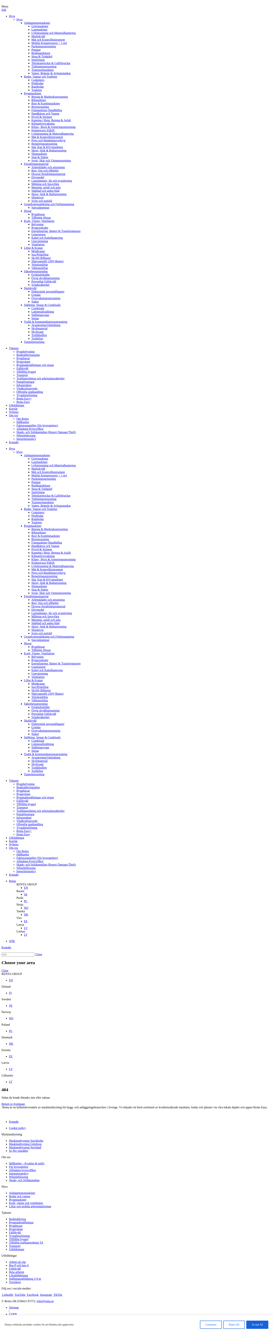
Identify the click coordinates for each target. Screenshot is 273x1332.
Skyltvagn (37, 331)
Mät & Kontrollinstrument (47, 137)
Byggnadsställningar (21, 1222)
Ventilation (37, 244)
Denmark (7, 1037)
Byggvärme (23, 361)
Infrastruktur (24, 385)
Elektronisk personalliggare (47, 291)
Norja (19, 904)
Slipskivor (37, 197)
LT (25, 934)
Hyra (12, 16)
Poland (5, 1024)
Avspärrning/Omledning (45, 325)
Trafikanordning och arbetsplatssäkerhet (40, 378)
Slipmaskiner (39, 153)
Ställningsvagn (40, 315)
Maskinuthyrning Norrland (25, 1147)
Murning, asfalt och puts (46, 187)
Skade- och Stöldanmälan (24, 1180)
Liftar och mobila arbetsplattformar (30, 1206)
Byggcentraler (39, 227)
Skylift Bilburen (41, 257)
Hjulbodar (37, 83)
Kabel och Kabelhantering (47, 237)
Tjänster (14, 348)
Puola (19, 897)
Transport (22, 375)
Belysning (37, 224)
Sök (3, 9)
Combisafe (37, 308)
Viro (19, 918)
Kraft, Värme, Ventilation (39, 221)
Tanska (20, 911)
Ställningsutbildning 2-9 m (25, 1278)
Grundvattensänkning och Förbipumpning (49, 204)
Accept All (257, 1324)
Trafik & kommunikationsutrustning (45, 321)
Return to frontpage (13, 1104)
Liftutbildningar (18, 1275)
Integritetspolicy (26, 438)
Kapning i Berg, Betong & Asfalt (51, 120)
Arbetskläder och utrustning (48, 167)
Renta (12, 881)
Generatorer (38, 234)
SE (25, 894)
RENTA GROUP (26, 884)
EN (26, 887)
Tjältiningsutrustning (43, 66)
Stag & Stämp (39, 157)
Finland (6, 986)
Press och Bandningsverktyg (48, 140)
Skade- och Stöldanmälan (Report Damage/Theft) (46, 432)
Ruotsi (20, 891)
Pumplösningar (25, 381)
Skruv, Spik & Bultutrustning (48, 150)
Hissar (28, 210)
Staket (35, 301)
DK (26, 914)
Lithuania (7, 1075)
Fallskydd (22, 368)
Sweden (6, 999)
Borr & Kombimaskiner (45, 103)
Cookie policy (17, 1128)
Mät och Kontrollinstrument (48, 39)
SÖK (12, 941)
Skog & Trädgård (41, 56)
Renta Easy (23, 402)
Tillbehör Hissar (41, 217)
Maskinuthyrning (11, 1134)
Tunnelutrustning (34, 341)
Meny (4, 6)
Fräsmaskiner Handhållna (46, 110)
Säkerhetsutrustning (36, 271)
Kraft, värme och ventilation (26, 1203)
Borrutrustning (40, 106)
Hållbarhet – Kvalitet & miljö (26, 1163)
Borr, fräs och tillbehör (45, 170)
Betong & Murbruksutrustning (49, 96)
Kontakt (14, 442)
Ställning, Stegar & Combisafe (42, 305)
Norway (6, 1012)
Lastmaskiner (39, 29)
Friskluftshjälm (40, 274)
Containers (37, 80)
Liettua (20, 931)
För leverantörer (18, 1166)
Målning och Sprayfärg (45, 184)
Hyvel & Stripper (41, 116)
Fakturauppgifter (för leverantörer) (37, 425)
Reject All (234, 1324)
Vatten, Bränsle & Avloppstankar (51, 73)
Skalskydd (30, 288)
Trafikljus (37, 338)
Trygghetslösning (26, 395)
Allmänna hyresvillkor (29, 428)
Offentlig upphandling (29, 391)
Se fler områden (18, 1150)
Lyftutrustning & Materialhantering (52, 133)
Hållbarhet (22, 422)
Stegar (35, 318)
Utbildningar (16, 405)
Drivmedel (37, 177)
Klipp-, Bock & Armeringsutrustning (53, 127)
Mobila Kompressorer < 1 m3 (49, 43)
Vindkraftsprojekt (27, 388)
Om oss (13, 415)
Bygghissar (38, 214)
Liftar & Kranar (33, 247)
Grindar (36, 294)
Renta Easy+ (24, 398)
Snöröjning (38, 59)
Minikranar (38, 251)
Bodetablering (17, 1219)
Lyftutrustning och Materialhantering (53, 33)
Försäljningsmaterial (36, 163)
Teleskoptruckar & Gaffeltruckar (50, 63)
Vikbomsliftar (39, 268)
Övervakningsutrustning (45, 298)
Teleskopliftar (39, 264)
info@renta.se (45, 1301)
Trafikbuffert (39, 335)
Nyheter (14, 412)
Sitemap (14, 1307)
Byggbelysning (25, 351)
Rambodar (37, 86)
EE (26, 921)
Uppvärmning (39, 241)
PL (25, 901)
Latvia (20, 924)
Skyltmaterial (39, 328)
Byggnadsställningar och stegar (35, 365)
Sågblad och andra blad (45, 190)
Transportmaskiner (42, 69)
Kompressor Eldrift (43, 130)
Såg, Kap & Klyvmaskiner (47, 147)
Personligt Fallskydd (43, 281)
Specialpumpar (40, 207)
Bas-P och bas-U (19, 1265)
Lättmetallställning (42, 311)
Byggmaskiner (32, 93)
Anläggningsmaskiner (37, 22)
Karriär (13, 408)
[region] (136, 1323)
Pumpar (36, 49)
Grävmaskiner (39, 26)
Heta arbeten (16, 1272)
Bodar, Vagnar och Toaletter (40, 76)
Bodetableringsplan (28, 355)
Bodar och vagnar (19, 1196)
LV (26, 928)
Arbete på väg (17, 1262)
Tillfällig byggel (26, 371)
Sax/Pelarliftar (40, 254)
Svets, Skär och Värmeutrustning (51, 160)
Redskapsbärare (40, 53)
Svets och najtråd (41, 200)
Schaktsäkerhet (40, 284)
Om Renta (22, 418)
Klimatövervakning (43, 123)
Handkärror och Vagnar (45, 113)
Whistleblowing (26, 435)
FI (10, 993)
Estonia (5, 1050)
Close (38, 954)
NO (26, 907)
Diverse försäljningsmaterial (48, 174)
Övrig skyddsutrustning (45, 278)
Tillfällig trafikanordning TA (26, 1242)
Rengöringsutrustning (44, 143)
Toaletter (36, 90)
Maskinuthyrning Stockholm (26, 1140)
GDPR (13, 1314)
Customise (210, 1324)
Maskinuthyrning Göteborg (25, 1144)
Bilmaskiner (38, 100)
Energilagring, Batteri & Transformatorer (56, 231)
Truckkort (15, 1282)
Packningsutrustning (43, 46)
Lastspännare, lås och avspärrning (51, 180)
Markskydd (38, 36)
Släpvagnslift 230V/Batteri (47, 261)
